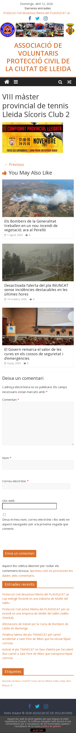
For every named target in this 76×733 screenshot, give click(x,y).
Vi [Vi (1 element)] (11, 685)
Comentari (10, 399)
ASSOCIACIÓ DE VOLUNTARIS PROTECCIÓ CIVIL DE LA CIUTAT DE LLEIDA (38, 57)
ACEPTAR (38, 730)
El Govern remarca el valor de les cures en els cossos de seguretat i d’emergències (33, 354)
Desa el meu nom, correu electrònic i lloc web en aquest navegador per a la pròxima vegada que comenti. (36, 524)
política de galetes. (51, 726)
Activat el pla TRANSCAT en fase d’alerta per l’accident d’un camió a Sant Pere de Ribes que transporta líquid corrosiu (37, 653)
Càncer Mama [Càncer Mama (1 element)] (44, 681)
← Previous (14, 164)
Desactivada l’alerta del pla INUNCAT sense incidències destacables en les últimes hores (36, 289)
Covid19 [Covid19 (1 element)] (25, 681)
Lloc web (8, 500)
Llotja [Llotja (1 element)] (62, 681)
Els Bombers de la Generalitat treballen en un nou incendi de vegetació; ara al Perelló (31, 225)
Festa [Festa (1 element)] (56, 681)
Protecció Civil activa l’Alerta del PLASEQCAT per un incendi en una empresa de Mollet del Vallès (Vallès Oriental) (36, 613)
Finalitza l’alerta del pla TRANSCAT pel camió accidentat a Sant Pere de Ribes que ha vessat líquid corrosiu (36, 639)
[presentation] (33, 542)
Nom (6, 458)
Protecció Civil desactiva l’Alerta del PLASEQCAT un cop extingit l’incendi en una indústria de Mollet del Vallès (35, 598)
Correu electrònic (15, 481)
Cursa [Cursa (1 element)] (33, 681)
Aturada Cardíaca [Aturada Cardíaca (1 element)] (11, 681)
